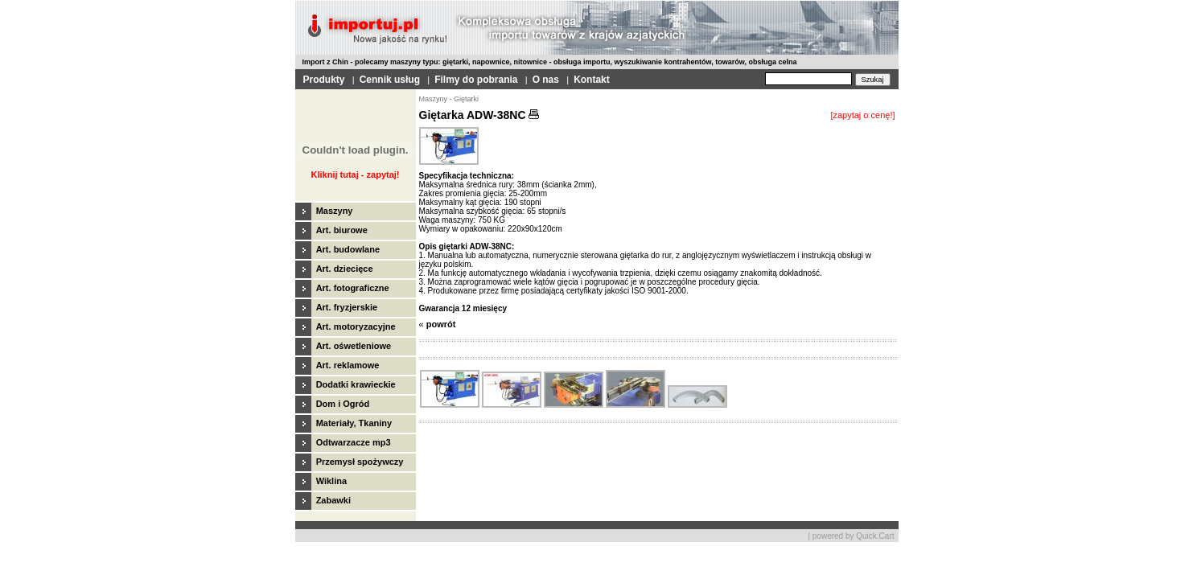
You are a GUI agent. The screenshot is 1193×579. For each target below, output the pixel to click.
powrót (441, 324)
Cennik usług (390, 79)
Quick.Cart (875, 536)
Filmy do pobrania (475, 79)
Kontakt (592, 79)
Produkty (324, 79)
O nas (546, 79)
